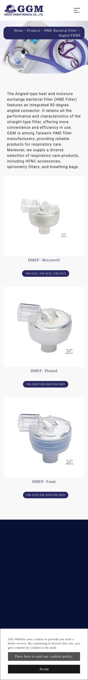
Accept (44, 669)
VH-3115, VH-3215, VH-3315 (45, 273)
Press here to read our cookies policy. (44, 656)
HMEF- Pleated (44, 371)
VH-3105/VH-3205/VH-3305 (45, 384)
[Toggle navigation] (77, 10)
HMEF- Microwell (44, 260)
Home (18, 30)
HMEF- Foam (44, 482)
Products (33, 30)
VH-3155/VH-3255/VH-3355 (45, 495)
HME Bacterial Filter (60, 30)
